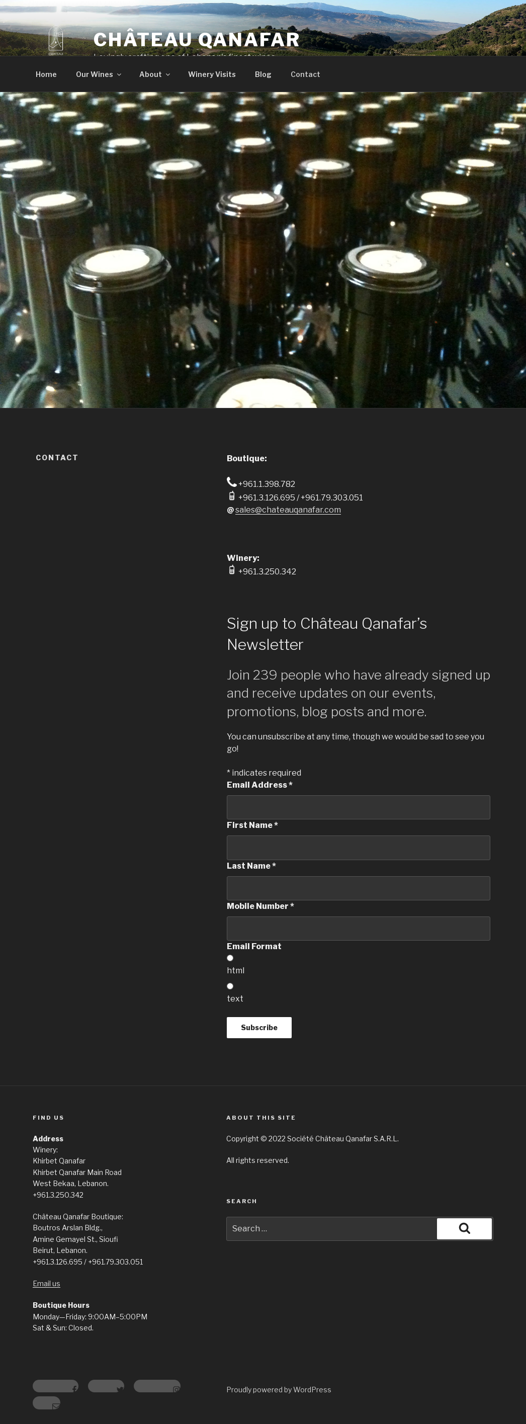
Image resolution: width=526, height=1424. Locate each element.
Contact (305, 74)
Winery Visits (212, 74)
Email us (46, 1283)
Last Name (251, 866)
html (235, 970)
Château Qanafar (197, 40)
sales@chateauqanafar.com (288, 510)
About (155, 74)
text (235, 998)
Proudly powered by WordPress (278, 1389)
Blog (263, 74)
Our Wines (99, 74)
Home (46, 74)
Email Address (260, 785)
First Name (252, 825)
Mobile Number (260, 906)
